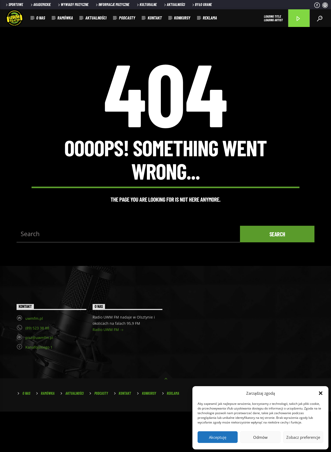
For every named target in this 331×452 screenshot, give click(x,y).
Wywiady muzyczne (72, 4)
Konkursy (182, 17)
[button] (320, 393)
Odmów (260, 437)
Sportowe (14, 4)
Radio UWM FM (108, 370)
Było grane (201, 4)
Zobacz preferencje (303, 437)
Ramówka (65, 17)
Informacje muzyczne (112, 4)
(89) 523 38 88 (37, 368)
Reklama (210, 17)
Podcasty (127, 17)
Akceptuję (217, 437)
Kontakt (155, 17)
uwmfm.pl (34, 358)
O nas (40, 17)
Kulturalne (146, 4)
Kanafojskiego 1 (38, 387)
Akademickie (40, 4)
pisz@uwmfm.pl (39, 377)
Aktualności (174, 4)
